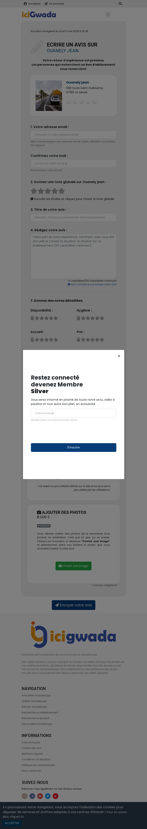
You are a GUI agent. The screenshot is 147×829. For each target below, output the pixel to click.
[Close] (119, 356)
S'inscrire (73, 447)
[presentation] (62, 432)
